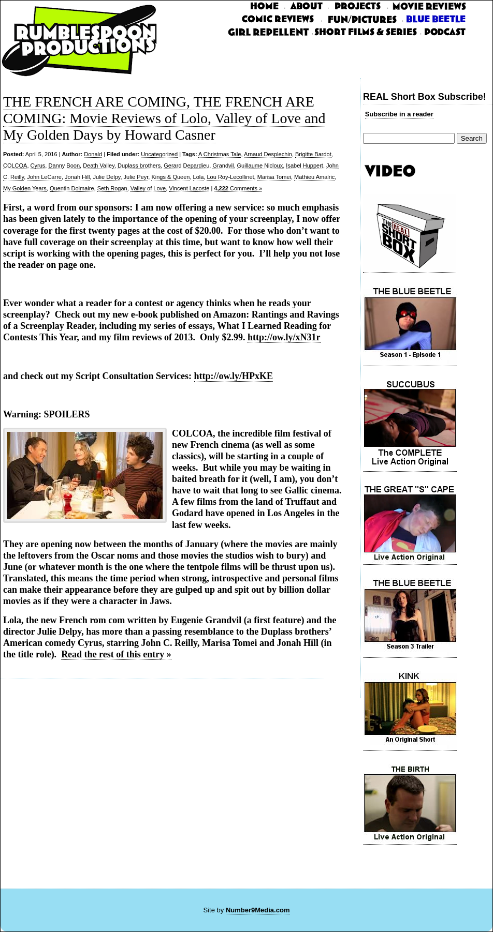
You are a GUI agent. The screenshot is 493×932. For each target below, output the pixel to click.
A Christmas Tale (219, 154)
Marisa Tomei (274, 177)
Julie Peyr (136, 177)
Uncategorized (159, 154)
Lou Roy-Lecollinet (230, 177)
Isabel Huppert (304, 165)
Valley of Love (148, 188)
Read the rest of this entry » (116, 654)
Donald (93, 154)
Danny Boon (64, 165)
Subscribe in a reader (399, 114)
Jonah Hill (77, 177)
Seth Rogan (112, 188)
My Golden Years (25, 188)
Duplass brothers (139, 165)
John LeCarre (44, 177)
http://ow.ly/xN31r (284, 337)
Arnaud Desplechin (268, 154)
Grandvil (223, 165)
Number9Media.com (258, 910)
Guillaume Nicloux (260, 165)
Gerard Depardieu (186, 165)
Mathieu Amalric (314, 177)
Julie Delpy (106, 177)
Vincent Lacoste (189, 188)
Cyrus (38, 165)
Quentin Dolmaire (72, 188)
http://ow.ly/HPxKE (233, 376)
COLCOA (15, 165)
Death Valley (98, 165)
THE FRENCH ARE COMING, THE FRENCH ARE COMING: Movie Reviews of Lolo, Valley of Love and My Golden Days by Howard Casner (164, 118)
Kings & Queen (170, 177)
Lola (198, 177)
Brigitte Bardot (313, 154)
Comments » (238, 188)
